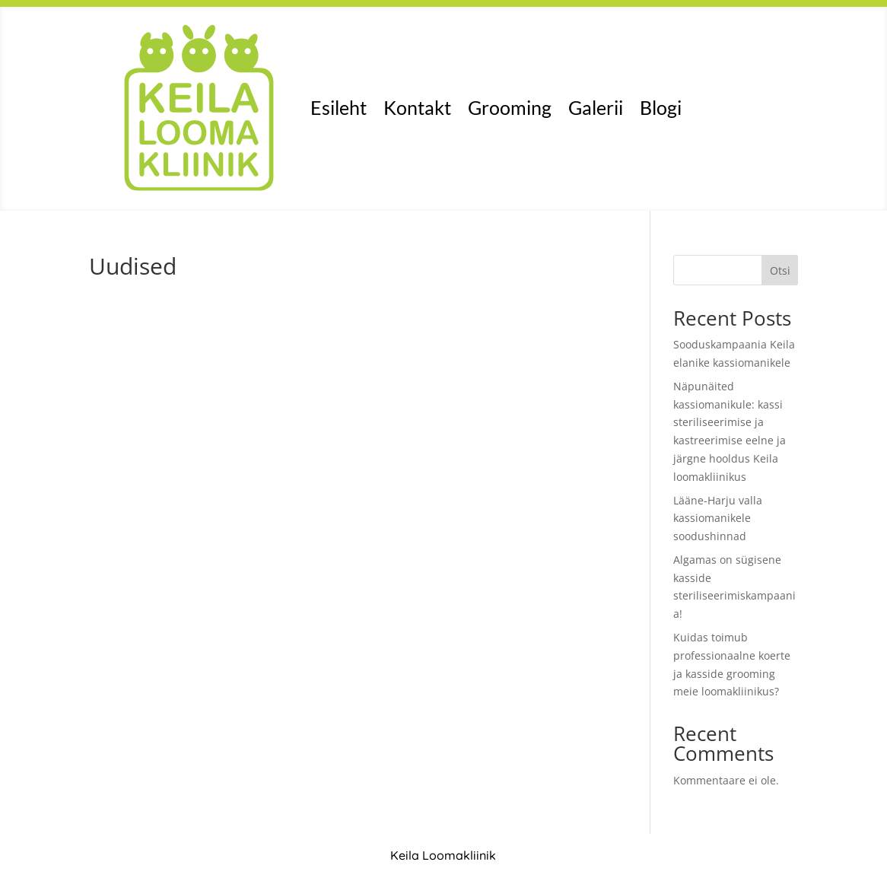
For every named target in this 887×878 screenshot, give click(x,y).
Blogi (661, 107)
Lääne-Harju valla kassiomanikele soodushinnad (717, 518)
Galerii (595, 107)
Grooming (510, 107)
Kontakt (417, 107)
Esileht (338, 107)
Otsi (780, 270)
